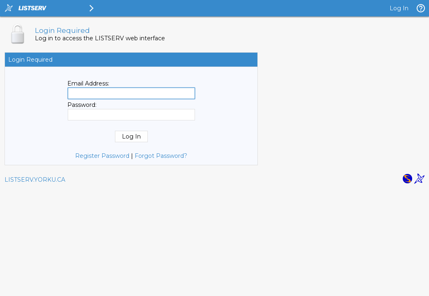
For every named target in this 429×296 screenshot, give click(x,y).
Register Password (102, 156)
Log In (399, 8)
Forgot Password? (161, 156)
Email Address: (88, 83)
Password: (81, 105)
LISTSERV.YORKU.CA (35, 179)
